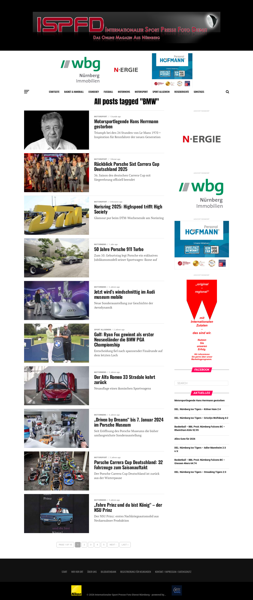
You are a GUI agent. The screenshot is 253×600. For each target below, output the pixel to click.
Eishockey (93, 91)
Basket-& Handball (74, 91)
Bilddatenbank (108, 571)
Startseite (54, 91)
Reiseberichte (181, 91)
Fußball (108, 91)
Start (64, 571)
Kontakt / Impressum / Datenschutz (173, 571)
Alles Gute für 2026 (184, 438)
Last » (125, 544)
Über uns (92, 571)
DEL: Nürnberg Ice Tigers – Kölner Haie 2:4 (197, 409)
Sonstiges (199, 91)
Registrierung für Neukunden (135, 571)
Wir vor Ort (77, 571)
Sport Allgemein (161, 91)
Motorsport (141, 91)
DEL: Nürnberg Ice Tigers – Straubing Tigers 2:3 (200, 472)
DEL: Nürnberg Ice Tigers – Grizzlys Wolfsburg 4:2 (201, 418)
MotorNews (124, 91)
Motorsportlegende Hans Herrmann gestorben (199, 400)
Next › (113, 544)
